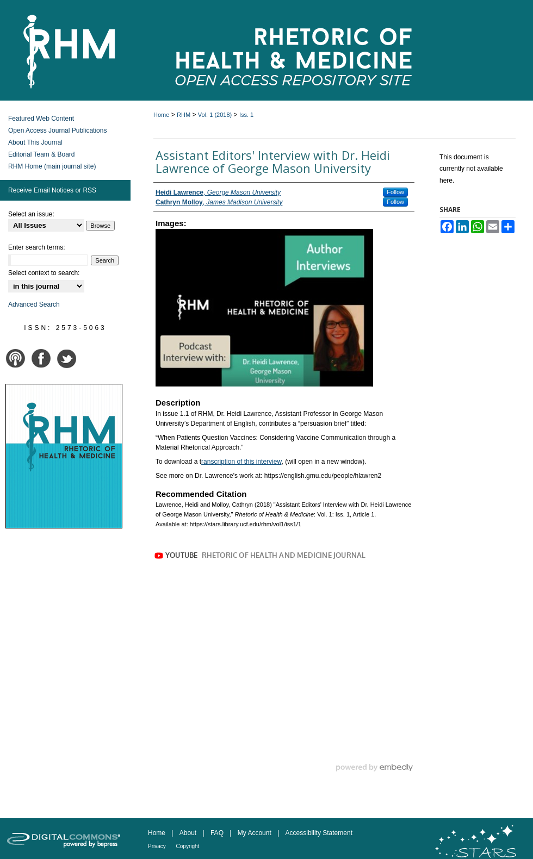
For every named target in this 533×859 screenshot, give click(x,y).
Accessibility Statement (319, 833)
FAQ (217, 833)
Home (161, 114)
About (189, 833)
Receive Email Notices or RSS (52, 190)
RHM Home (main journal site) (52, 166)
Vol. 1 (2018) (215, 114)
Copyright (188, 846)
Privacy (158, 846)
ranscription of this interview (241, 461)
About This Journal (35, 142)
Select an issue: (31, 214)
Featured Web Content (41, 118)
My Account (255, 833)
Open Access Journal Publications (57, 130)
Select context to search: (43, 273)
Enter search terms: (36, 247)
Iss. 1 (246, 114)
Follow (395, 192)
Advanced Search (34, 304)
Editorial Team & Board (41, 154)
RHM (183, 114)
